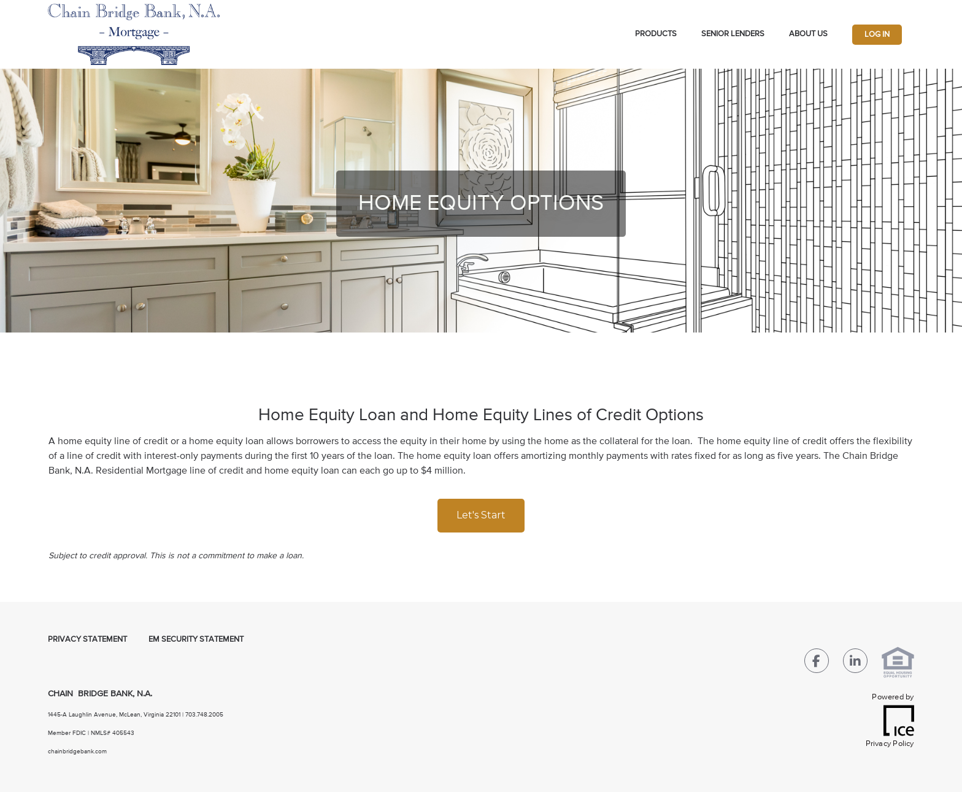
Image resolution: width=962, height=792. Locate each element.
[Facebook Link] (816, 663)
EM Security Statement (196, 640)
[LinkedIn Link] (855, 663)
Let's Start (481, 515)
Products (656, 34)
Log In (877, 35)
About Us (808, 34)
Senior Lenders (732, 34)
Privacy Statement (87, 640)
